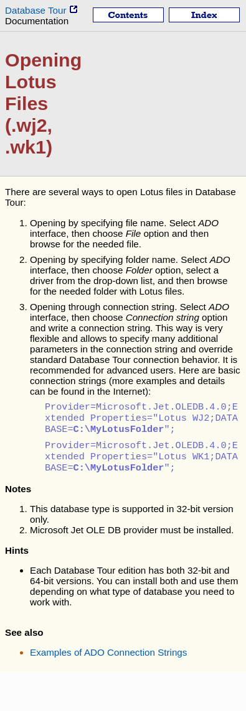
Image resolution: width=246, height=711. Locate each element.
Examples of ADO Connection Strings (108, 659)
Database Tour (41, 10)
